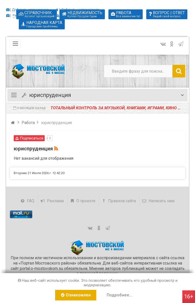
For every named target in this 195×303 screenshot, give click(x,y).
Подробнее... (119, 295)
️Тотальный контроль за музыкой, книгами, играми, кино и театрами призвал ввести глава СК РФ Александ (118, 108)
